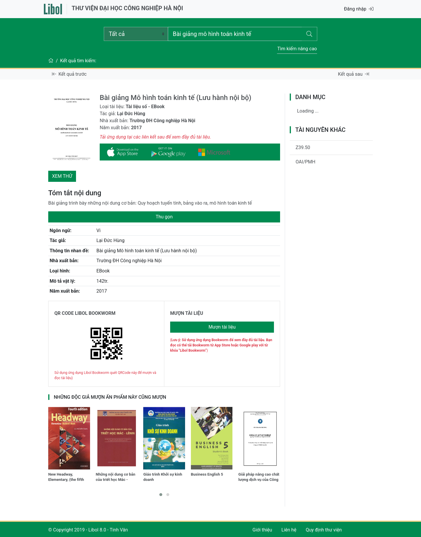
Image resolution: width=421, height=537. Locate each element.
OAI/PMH (305, 162)
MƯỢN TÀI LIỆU (186, 313)
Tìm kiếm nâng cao (297, 48)
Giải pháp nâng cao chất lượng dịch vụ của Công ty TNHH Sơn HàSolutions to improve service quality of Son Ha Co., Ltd (258, 477)
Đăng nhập (358, 9)
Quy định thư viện (324, 530)
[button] (160, 495)
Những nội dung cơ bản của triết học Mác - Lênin (115, 477)
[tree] (331, 113)
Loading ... (308, 111)
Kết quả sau (353, 74)
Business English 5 (207, 474)
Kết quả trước (69, 74)
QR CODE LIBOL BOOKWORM (84, 313)
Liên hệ (289, 530)
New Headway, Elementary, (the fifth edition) (66, 477)
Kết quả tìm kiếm (77, 60)
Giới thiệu (262, 530)
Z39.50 (303, 147)
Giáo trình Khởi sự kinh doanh (162, 477)
